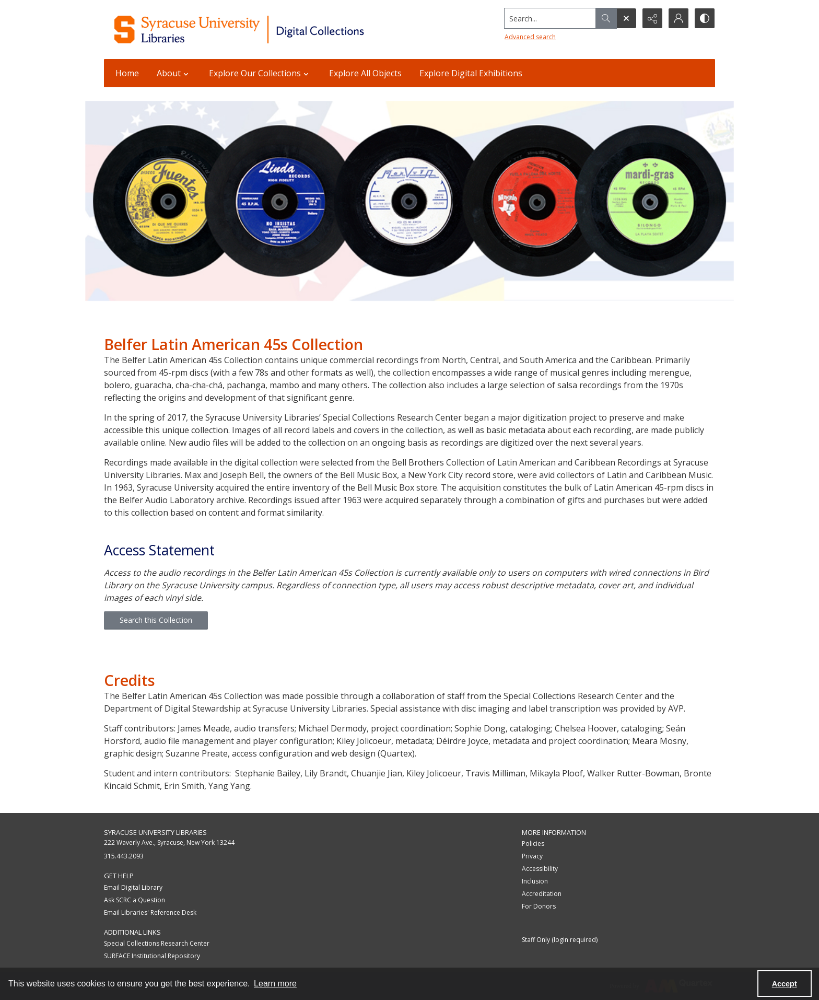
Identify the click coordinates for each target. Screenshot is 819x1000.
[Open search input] (626, 18)
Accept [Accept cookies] (784, 984)
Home (127, 73)
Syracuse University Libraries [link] (155, 832)
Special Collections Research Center (156, 943)
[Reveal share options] (652, 18)
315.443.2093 (124, 856)
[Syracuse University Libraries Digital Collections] (269, 29)
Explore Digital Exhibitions (470, 73)
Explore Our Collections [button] (260, 73)
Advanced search (530, 36)
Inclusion (535, 881)
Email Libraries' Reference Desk (150, 912)
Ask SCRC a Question (134, 900)
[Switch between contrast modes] (705, 18)
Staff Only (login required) (560, 939)
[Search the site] (550, 18)
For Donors (539, 906)
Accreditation (541, 893)
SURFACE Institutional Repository (152, 955)
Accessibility (540, 868)
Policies (533, 843)
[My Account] (678, 18)
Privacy (532, 856)
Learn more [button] (275, 983)
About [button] (174, 73)
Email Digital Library (133, 887)
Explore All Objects (365, 73)
